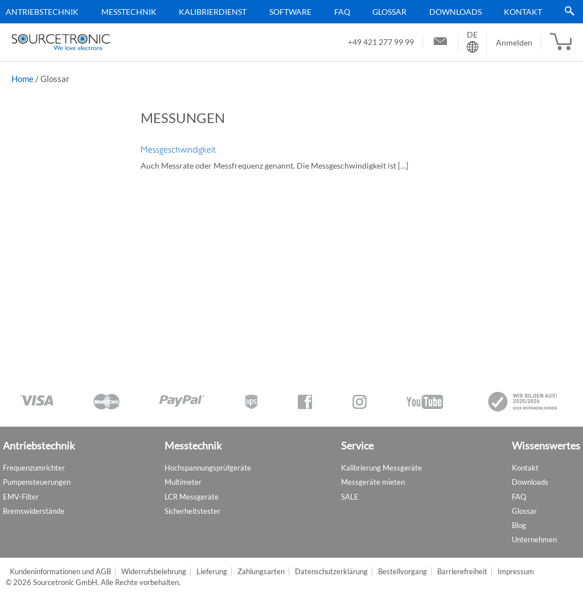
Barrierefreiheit (462, 571)
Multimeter (183, 481)
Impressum (516, 571)
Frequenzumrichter (34, 467)
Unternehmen (534, 539)
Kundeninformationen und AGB (60, 571)
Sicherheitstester (192, 511)
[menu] (287, 11)
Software (290, 12)
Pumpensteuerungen (37, 481)
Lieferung (211, 571)
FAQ (342, 12)
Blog (519, 525)
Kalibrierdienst (213, 12)
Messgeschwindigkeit (178, 150)
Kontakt (523, 12)
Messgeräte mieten (373, 481)
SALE (350, 496)
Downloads (455, 12)
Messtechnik (129, 12)
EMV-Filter (21, 496)
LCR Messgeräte (192, 496)
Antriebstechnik (42, 12)
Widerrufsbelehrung (153, 571)
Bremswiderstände (33, 511)
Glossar (389, 12)
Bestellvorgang (402, 571)
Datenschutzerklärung (331, 571)
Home (22, 78)
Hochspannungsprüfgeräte (208, 467)
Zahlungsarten (261, 571)
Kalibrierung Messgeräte (381, 467)
